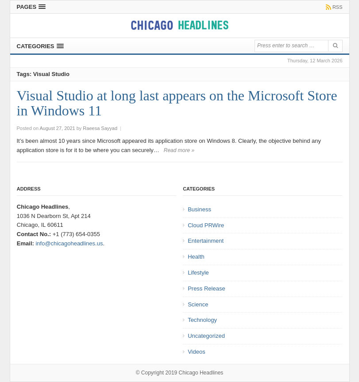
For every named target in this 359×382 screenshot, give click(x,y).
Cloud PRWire (206, 225)
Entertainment (206, 240)
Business (199, 209)
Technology (202, 320)
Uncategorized (206, 335)
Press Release (206, 288)
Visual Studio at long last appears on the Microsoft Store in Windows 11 (177, 103)
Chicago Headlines (201, 373)
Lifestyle (198, 272)
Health (196, 256)
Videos (196, 351)
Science (198, 304)
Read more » (179, 150)
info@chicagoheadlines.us (69, 243)
